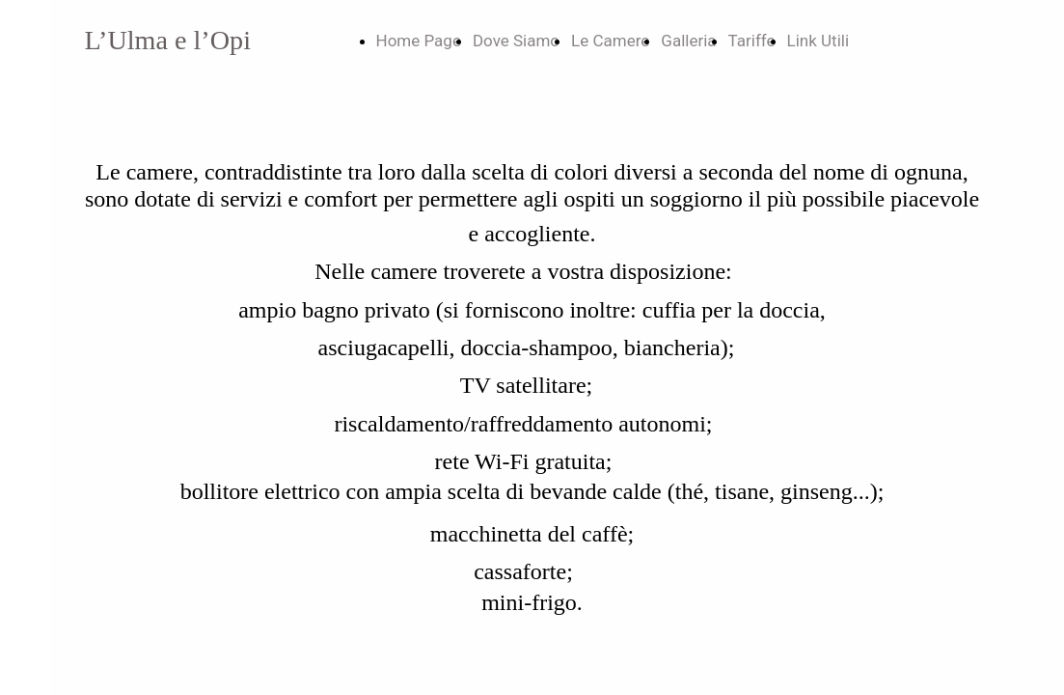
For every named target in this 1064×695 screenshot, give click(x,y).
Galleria (688, 40)
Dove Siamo (516, 40)
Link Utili (818, 40)
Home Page (418, 40)
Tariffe (752, 40)
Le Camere (610, 40)
